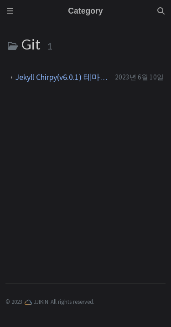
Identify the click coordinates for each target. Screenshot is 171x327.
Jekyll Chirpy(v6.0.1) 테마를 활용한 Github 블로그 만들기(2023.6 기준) (62, 77)
